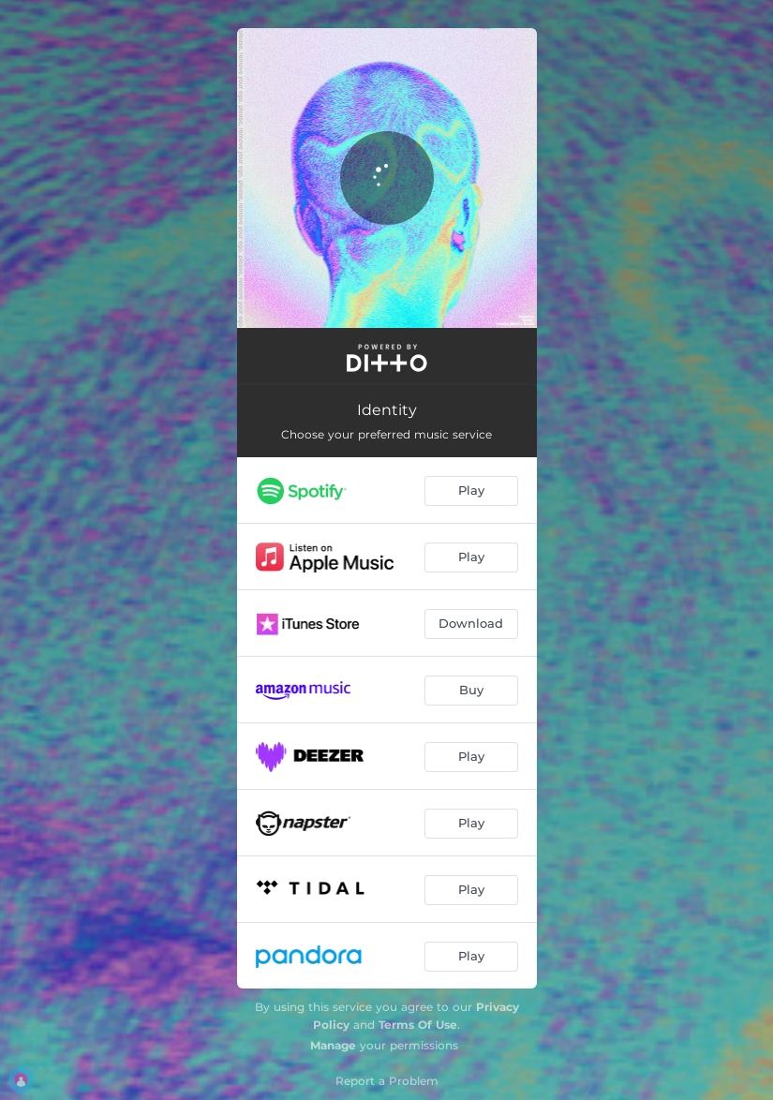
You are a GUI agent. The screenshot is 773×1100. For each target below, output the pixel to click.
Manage (333, 1045)
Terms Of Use (418, 1025)
